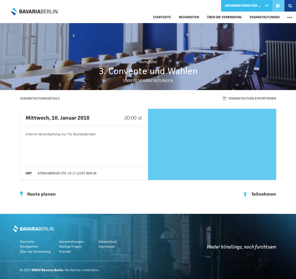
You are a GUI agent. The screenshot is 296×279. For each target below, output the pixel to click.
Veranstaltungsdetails (40, 98)
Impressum (107, 247)
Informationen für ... (243, 6)
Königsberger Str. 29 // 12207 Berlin (67, 173)
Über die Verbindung (224, 17)
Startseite (162, 17)
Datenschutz (108, 242)
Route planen (38, 194)
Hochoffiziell (148, 62)
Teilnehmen (259, 194)
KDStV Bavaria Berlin (34, 11)
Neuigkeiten (189, 17)
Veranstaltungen (265, 17)
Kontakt (65, 252)
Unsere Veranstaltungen (148, 80)
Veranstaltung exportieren (249, 98)
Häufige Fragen (70, 247)
